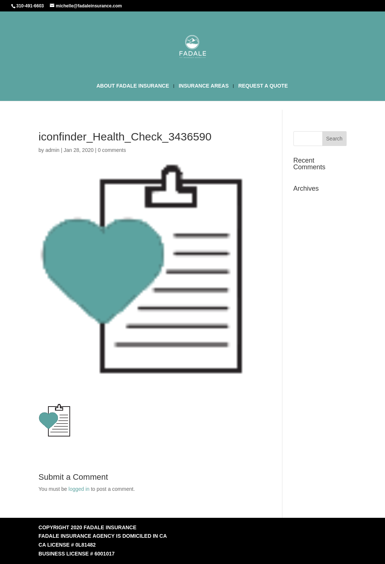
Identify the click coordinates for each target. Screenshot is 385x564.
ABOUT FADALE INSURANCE (132, 86)
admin (52, 150)
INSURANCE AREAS (204, 86)
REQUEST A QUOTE (263, 86)
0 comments (112, 150)
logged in (79, 489)
